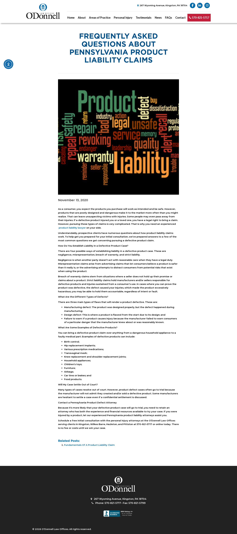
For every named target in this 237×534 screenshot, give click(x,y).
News (158, 17)
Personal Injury (123, 17)
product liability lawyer (72, 227)
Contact (180, 17)
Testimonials (143, 17)
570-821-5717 (200, 17)
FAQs (168, 17)
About (82, 17)
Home (71, 17)
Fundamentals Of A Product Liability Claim (89, 444)
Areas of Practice (99, 17)
